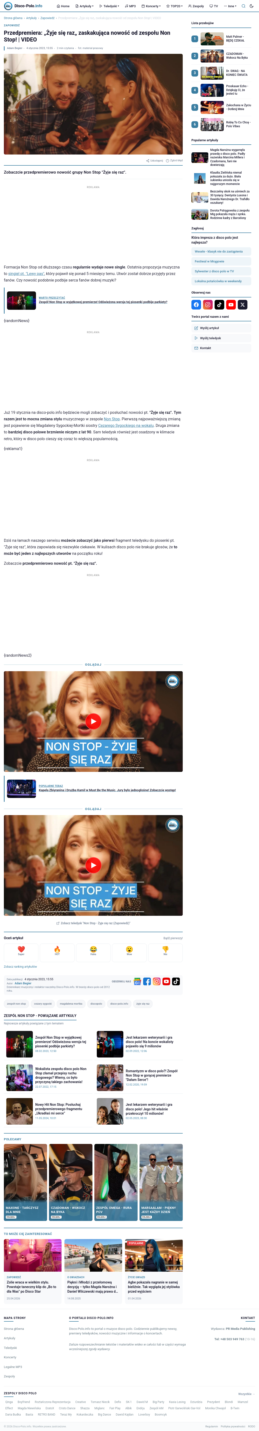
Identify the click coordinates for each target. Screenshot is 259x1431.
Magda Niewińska (29, 1408)
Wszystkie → (246, 1394)
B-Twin (235, 1408)
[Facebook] (147, 981)
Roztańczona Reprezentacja (52, 1402)
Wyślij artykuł (206, 328)
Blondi (229, 1402)
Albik (128, 1408)
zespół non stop (16, 1003)
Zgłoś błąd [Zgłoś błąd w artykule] (174, 160)
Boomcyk (161, 1414)
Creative (80, 1402)
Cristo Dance (67, 1408)
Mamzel (243, 1402)
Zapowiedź (48, 18)
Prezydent (213, 1402)
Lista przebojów (202, 23)
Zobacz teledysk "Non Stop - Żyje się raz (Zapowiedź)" (93, 923)
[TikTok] (176, 981)
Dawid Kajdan (124, 1414)
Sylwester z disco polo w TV (214, 271)
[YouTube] (166, 981)
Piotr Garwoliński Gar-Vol (184, 1408)
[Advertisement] (93, 224)
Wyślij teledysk (207, 338)
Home (63, 6)
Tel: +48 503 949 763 (234, 1339)
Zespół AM (156, 1408)
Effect (9, 1408)
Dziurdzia (196, 1402)
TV (214, 6)
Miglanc (99, 1408)
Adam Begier (14, 48)
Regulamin (211, 1426)
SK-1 (129, 1402)
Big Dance (104, 1414)
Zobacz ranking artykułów (20, 966)
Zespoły (196, 6)
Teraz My (66, 1414)
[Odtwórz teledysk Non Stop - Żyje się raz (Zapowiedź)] (93, 865)
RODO (251, 1426)
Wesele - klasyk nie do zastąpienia (219, 251)
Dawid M (142, 1402)
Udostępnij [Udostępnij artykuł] (154, 160)
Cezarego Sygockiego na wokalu (126, 425)
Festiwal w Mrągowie (209, 261)
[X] (242, 305)
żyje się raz (143, 1003)
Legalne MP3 (13, 1367)
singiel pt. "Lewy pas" (26, 273)
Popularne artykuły (204, 140)
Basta (29, 1414)
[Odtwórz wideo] (93, 721)
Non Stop (112, 419)
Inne (230, 6)
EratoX (50, 1408)
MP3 (130, 6)
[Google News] (137, 981)
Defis (117, 1402)
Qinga (9, 1402)
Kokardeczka (85, 1414)
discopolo (96, 1003)
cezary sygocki (43, 1003)
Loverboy (144, 1414)
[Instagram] (157, 981)
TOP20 (174, 6)
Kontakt (202, 348)
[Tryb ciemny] (251, 6)
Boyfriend (24, 1402)
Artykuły (84, 6)
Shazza (85, 1408)
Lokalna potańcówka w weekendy (218, 281)
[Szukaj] (243, 6)
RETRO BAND (46, 1414)
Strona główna (13, 18)
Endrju (141, 1408)
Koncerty (151, 6)
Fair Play (115, 1408)
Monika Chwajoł (215, 1408)
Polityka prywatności (233, 1426)
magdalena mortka (71, 1003)
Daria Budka (13, 1414)
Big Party (158, 1402)
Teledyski (109, 6)
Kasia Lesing (177, 1402)
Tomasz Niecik (100, 1402)
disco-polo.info (119, 1003)
